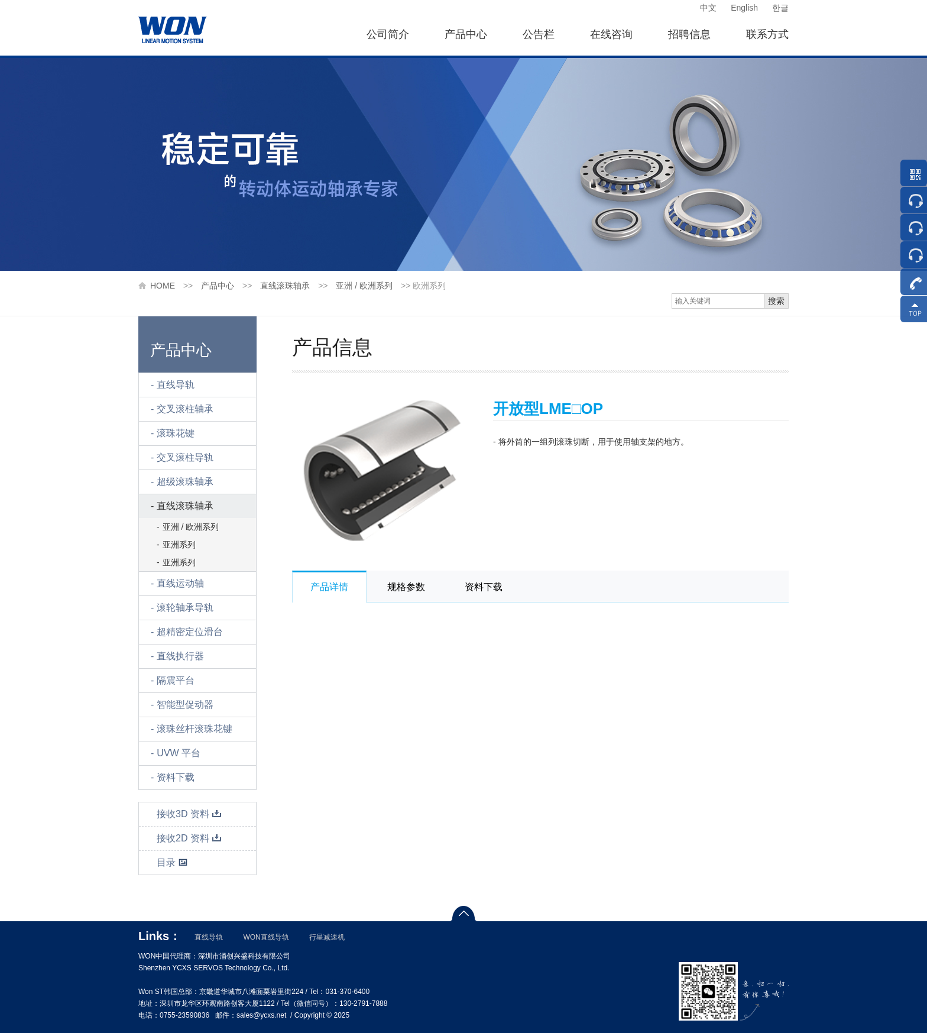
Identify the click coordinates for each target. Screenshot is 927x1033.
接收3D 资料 (189, 814)
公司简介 (388, 34)
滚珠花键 (176, 433)
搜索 (776, 301)
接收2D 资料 (189, 838)
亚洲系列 (179, 544)
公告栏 (539, 34)
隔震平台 (176, 680)
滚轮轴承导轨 (185, 608)
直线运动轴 (180, 583)
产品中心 (466, 34)
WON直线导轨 (266, 937)
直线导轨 (176, 385)
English (744, 7)
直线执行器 (180, 656)
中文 (708, 7)
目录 (172, 862)
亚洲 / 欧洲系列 (364, 285)
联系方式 (767, 34)
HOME (162, 285)
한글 (780, 7)
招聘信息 (689, 34)
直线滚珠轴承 (285, 285)
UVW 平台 (178, 753)
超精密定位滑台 (190, 632)
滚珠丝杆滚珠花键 (194, 729)
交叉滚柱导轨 (185, 457)
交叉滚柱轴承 (185, 409)
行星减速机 (327, 937)
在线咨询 (611, 34)
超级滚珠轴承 (185, 482)
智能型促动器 (185, 705)
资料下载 (176, 777)
